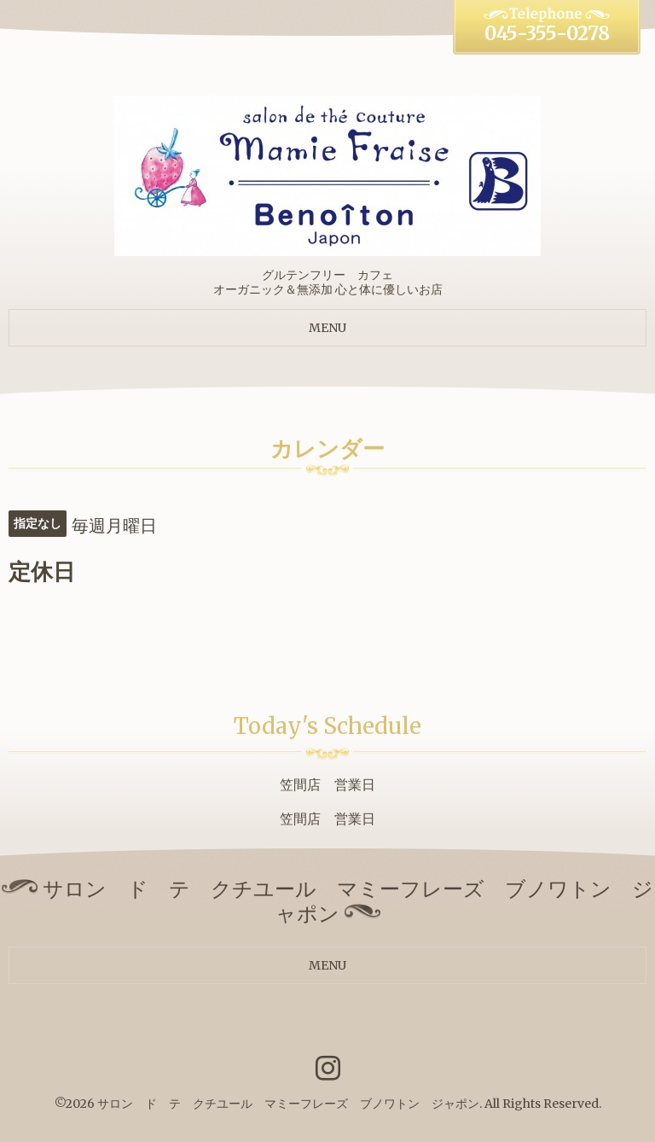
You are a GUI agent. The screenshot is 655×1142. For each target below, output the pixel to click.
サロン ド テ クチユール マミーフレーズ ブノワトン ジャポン (288, 1103)
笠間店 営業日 (327, 784)
